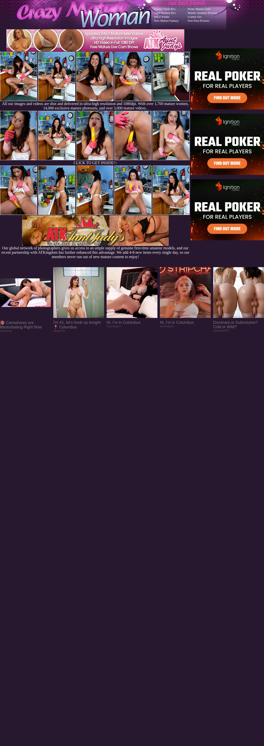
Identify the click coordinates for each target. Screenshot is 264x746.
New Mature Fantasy (166, 20)
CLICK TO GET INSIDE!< (95, 163)
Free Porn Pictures (198, 20)
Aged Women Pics (165, 13)
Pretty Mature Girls (199, 9)
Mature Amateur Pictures (202, 13)
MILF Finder (161, 17)
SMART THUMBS (141, 650)
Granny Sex (195, 17)
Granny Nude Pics (165, 9)
